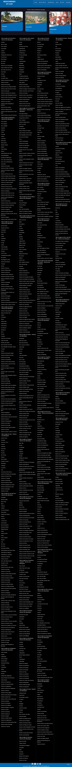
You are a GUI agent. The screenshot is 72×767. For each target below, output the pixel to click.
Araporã (21, 644)
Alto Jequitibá (4, 125)
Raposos (21, 251)
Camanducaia (40, 492)
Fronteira (21, 699)
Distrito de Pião (40, 477)
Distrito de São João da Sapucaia (8, 699)
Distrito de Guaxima (23, 758)
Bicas (2, 503)
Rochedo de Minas (5, 548)
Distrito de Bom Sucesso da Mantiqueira (43, 720)
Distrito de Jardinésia (23, 674)
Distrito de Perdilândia (24, 635)
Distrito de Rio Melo (5, 298)
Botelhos (39, 421)
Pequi (20, 74)
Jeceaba (21, 453)
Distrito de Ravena (23, 330)
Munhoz (39, 513)
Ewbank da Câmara (5, 514)
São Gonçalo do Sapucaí (42, 574)
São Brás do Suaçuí (23, 589)
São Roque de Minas (41, 55)
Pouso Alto (39, 618)
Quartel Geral (58, 498)
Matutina (57, 155)
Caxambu (39, 601)
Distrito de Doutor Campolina (25, 97)
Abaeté (57, 396)
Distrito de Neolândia (41, 151)
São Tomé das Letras (42, 386)
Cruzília (39, 652)
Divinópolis (39, 82)
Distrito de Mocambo (42, 310)
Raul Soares (4, 59)
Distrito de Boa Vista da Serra (25, 302)
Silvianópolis (40, 582)
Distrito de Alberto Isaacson (61, 513)
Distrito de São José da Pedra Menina (7, 372)
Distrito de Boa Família (6, 414)
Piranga (3, 251)
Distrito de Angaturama (6, 720)
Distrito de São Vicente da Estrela (8, 97)
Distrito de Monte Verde (42, 532)
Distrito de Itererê (41, 744)
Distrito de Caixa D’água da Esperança (61, 294)
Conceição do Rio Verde (42, 603)
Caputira (3, 130)
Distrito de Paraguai (5, 282)
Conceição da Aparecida (42, 333)
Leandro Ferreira (59, 489)
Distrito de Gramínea (41, 443)
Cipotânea (3, 238)
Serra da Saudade (59, 500)
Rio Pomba (3, 455)
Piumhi (38, 52)
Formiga (39, 130)
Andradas (39, 417)
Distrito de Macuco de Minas (61, 227)
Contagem (21, 230)
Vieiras (2, 351)
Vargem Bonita (40, 59)
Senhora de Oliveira (5, 261)
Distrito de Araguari (23, 663)
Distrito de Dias (40, 713)
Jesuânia (39, 610)
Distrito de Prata (22, 671)
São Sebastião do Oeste (42, 97)
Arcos (38, 123)
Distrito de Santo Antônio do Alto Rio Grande (44, 670)
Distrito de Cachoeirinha (42, 61)
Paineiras (57, 405)
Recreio (3, 673)
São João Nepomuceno (6, 561)
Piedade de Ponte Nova (6, 55)
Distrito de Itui (4, 636)
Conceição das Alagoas (24, 745)
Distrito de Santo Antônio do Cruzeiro (25, 156)
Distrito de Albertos (41, 140)
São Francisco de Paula (42, 204)
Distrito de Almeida (23, 93)
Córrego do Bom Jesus (42, 498)
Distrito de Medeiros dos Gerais (26, 490)
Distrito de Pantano (41, 536)
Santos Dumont (4, 558)
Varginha (39, 392)
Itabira (20, 353)
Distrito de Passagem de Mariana (26, 530)
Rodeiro (3, 457)
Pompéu (57, 407)
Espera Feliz (4, 321)
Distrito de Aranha (23, 274)
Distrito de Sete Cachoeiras (25, 405)
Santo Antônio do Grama (6, 67)
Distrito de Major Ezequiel (25, 380)
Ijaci (56, 210)
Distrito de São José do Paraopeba (27, 281)
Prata (20, 657)
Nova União (22, 359)
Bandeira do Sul (40, 419)
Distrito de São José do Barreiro (44, 65)
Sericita (2, 74)
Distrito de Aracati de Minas (7, 684)
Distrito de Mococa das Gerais (44, 469)
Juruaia (39, 278)
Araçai (20, 42)
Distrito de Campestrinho (42, 445)
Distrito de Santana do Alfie (25, 432)
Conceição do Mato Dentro (25, 115)
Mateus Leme (22, 245)
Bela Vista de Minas (23, 342)
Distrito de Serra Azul (24, 313)
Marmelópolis (40, 698)
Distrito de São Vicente (24, 86)
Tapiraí (38, 57)
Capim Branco (22, 50)
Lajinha (2, 136)
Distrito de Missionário (6, 270)
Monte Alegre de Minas (24, 655)
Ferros (20, 351)
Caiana (2, 315)
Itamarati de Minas (5, 663)
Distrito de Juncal (41, 538)
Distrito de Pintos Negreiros (43, 727)
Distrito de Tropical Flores (43, 543)
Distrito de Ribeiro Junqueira (7, 707)
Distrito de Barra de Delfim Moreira (45, 723)
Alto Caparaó (4, 123)
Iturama (21, 705)
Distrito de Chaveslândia (24, 633)
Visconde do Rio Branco (6, 472)
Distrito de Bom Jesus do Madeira (8, 385)
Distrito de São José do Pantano (44, 545)
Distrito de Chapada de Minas (61, 119)
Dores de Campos (59, 245)
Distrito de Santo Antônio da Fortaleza (25, 402)
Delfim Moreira (40, 690)
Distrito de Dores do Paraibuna (8, 627)
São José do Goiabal (23, 372)
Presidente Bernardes (6, 255)
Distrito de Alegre (59, 105)
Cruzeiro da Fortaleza (60, 86)
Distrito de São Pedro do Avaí (7, 193)
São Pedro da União (41, 289)
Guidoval (3, 446)
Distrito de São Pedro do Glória (8, 387)
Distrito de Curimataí (59, 445)
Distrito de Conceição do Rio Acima (27, 419)
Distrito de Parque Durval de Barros (27, 300)
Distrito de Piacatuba (5, 703)
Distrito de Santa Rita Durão (25, 532)
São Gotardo (58, 163)
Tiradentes (57, 270)
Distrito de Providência (6, 705)
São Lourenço (40, 620)
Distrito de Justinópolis (24, 323)
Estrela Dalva (4, 660)
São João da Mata (41, 576)
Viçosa (2, 266)
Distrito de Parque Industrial (25, 294)
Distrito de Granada (5, 166)
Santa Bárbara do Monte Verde (8, 550)
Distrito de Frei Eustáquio (42, 399)
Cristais (38, 170)
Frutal (20, 701)
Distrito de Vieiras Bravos (42, 181)
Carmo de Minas (41, 599)
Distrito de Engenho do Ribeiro (62, 502)
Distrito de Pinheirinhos (42, 631)
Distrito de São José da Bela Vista (62, 201)
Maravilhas (21, 65)
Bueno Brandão (40, 490)
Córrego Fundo (40, 128)
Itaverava (21, 580)
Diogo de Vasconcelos (24, 500)
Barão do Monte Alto (5, 313)
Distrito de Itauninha (23, 424)
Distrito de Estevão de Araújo (7, 276)
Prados (57, 256)
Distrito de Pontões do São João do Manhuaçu (9, 214)
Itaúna (38, 86)
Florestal (21, 200)
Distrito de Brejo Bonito (60, 117)
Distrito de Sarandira (5, 580)
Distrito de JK (58, 453)
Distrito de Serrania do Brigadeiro (8, 399)
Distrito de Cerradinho (42, 178)
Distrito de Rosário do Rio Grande (62, 229)
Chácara (3, 505)
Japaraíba (57, 485)
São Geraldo (4, 459)
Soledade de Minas (41, 625)
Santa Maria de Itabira (24, 366)
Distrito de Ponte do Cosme (61, 361)
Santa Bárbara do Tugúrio (61, 324)
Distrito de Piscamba (5, 84)
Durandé (3, 134)
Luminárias (57, 220)
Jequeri (2, 50)
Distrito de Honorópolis (24, 720)
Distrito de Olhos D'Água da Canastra (43, 255)
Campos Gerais (40, 367)
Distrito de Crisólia (41, 471)
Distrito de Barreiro (23, 270)
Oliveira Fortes (4, 533)
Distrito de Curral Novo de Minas (62, 334)
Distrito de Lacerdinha (6, 359)
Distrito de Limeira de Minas (61, 171)
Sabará (20, 258)
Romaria (57, 101)
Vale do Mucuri (42, 2)
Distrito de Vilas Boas (5, 480)
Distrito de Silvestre (5, 300)
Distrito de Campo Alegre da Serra (63, 193)
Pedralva (39, 570)
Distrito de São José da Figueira (8, 180)
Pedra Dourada (4, 340)
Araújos (57, 477)
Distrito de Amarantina (24, 534)
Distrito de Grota (4, 82)
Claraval (39, 233)
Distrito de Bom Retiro (60, 386)
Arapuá (57, 146)
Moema (57, 496)
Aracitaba (3, 497)
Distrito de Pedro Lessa (24, 188)
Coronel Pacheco (5, 510)
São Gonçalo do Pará (42, 95)
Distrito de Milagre (41, 308)
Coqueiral (39, 371)
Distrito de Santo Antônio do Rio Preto (8, 406)
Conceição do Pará (41, 80)
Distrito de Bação (23, 511)
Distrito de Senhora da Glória (61, 468)
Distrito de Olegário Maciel (43, 738)
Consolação (40, 686)
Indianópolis (22, 652)
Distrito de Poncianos (24, 756)
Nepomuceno (58, 222)
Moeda (20, 455)
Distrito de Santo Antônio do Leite (26, 553)
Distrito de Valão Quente (6, 718)
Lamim (2, 244)
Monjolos (57, 436)
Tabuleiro (3, 465)
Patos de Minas (58, 157)
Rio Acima (21, 255)
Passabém (21, 126)
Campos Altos (58, 44)
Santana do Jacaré (41, 174)
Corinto (57, 426)
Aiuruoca (39, 640)
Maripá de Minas (4, 527)
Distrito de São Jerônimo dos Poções (61, 68)
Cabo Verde (39, 268)
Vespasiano (21, 268)
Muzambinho (40, 285)
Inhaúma (21, 59)
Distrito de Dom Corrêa (6, 184)
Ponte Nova (3, 57)
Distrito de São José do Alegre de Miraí (8, 409)
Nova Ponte (58, 48)
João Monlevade (23, 355)
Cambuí (39, 494)
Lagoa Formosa (58, 152)
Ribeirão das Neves (23, 253)
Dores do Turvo (4, 442)
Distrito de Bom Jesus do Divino (8, 363)
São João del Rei (59, 266)
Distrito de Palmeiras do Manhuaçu (9, 188)
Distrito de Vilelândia (41, 354)
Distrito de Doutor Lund (24, 315)
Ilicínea (38, 378)
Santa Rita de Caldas (41, 440)
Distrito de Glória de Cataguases (8, 688)
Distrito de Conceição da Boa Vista (8, 722)
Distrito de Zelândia (59, 77)
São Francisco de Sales (24, 714)
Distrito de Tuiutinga (5, 478)
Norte (57, 2)
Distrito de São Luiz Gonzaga (43, 467)
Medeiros (39, 50)
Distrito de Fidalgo (23, 317)
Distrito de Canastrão (60, 167)
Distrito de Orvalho (5, 604)
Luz (56, 492)
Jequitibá (21, 63)
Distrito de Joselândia (24, 608)
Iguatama (39, 48)
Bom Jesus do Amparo (24, 344)
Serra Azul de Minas (23, 137)
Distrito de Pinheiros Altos (7, 286)
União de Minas (22, 716)
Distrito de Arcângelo (60, 279)
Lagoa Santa (22, 241)
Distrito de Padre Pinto (24, 413)
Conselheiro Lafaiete (23, 572)
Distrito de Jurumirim (5, 101)
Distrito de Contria (59, 449)
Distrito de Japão (59, 390)
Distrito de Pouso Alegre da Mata (8, 86)
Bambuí (39, 42)
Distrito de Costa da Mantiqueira (62, 347)
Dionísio (21, 349)
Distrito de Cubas (23, 393)
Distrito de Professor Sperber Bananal (7, 171)
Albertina (39, 415)
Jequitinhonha (50, 2)
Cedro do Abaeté (59, 400)
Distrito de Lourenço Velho (43, 725)
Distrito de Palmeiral (41, 447)
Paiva (2, 535)
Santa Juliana (58, 59)
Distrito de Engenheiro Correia (26, 541)
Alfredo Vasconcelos (60, 303)
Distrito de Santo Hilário (42, 155)
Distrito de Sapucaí (41, 465)
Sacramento (58, 57)
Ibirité (20, 234)
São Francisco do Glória (6, 344)
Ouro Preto (21, 507)
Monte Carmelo (58, 96)
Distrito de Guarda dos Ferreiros (62, 199)
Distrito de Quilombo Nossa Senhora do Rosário (45, 408)
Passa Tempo (40, 198)
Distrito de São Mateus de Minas (44, 534)
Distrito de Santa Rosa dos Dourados (61, 114)
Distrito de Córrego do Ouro (43, 394)
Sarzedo (21, 266)
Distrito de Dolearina (59, 121)
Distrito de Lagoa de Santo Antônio (27, 319)
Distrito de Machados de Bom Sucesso (43, 209)
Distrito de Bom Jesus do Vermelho (9, 614)
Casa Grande (22, 565)
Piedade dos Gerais (23, 458)
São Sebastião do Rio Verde (43, 623)
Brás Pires (3, 232)
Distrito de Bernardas (24, 494)
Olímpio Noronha (41, 614)
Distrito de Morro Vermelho (25, 285)
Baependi (39, 595)
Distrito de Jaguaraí (5, 209)
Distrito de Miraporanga (24, 684)
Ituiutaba (21, 623)
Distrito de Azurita (23, 310)
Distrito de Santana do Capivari (44, 633)
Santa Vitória (22, 625)
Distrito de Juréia (41, 303)
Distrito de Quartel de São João (62, 519)
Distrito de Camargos (23, 519)
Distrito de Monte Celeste (6, 482)
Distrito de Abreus (5, 268)
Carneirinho (21, 695)
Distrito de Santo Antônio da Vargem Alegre (27, 475)
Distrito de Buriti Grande (60, 517)
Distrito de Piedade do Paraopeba (26, 279)
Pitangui (21, 207)
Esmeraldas (21, 232)
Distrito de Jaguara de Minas (25, 211)
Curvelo (57, 428)
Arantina (39, 644)
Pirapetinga (3, 671)
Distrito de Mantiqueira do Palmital (62, 355)
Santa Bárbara (22, 363)
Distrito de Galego (59, 353)
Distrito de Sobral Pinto (6, 476)
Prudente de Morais (23, 76)
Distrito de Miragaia (5, 488)
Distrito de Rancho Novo (24, 291)
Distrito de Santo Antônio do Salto (26, 555)
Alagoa (38, 593)
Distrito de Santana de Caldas (43, 455)
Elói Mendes (40, 373)
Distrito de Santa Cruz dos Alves (26, 174)
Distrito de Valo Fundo (60, 470)
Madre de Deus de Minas (60, 249)
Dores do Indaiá (58, 481)
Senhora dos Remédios (60, 327)
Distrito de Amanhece (24, 665)
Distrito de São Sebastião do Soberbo (7, 104)
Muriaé (2, 334)
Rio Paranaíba (58, 159)
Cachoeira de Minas (41, 555)
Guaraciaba (3, 48)
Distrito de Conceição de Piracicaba (27, 411)
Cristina (39, 688)
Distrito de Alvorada (5, 357)
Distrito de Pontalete (41, 405)
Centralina (21, 650)
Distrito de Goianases (42, 711)
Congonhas (21, 570)
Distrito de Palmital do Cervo (43, 397)
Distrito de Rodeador (59, 466)
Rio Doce (62, 2)
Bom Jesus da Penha (42, 225)
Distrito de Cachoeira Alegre (7, 353)
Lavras (56, 218)
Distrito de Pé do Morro (42, 629)
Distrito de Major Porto (60, 180)
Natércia (39, 567)
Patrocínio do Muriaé (5, 338)
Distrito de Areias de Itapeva (43, 540)
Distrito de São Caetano (24, 597)
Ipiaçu (20, 621)
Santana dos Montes (23, 587)
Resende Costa (58, 258)
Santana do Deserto (5, 556)
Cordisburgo (22, 52)
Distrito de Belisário (5, 412)
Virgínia (39, 709)
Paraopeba (21, 71)
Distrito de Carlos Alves (6, 633)
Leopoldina (3, 667)
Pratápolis (39, 246)
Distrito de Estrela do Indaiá (61, 504)
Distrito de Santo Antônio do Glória (9, 431)
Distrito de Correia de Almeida (62, 344)
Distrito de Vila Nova (5, 200)
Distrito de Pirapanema (6, 421)
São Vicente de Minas (42, 661)
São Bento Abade (41, 384)
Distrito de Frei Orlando (60, 411)
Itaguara (21, 449)
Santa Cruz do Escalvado (6, 65)
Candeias (39, 168)
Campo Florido (22, 743)
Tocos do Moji (40, 523)
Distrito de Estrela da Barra (25, 722)
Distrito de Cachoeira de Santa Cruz (9, 302)
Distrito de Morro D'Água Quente (26, 385)
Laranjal (3, 665)
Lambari (39, 612)
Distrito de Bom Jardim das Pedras (45, 212)
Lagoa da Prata (58, 487)
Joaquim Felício (58, 434)
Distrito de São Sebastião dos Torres (61, 366)
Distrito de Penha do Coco (7, 174)
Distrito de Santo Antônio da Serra (45, 101)
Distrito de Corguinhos (42, 63)
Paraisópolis (40, 700)
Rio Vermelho (22, 128)
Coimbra (3, 240)
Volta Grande (4, 680)
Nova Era (21, 357)
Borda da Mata (40, 487)
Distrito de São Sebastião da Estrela (45, 216)
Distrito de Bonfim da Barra (7, 80)
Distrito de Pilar (58, 184)
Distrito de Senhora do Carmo (26, 409)
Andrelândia (40, 642)
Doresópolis (40, 46)
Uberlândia (21, 661)
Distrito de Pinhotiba (5, 381)
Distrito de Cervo (41, 528)
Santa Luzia (21, 260)
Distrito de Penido (5, 590)
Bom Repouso (40, 485)
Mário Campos (22, 243)
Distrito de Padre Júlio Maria (7, 168)
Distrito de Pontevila (41, 145)
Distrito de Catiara (59, 140)
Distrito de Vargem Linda (24, 434)
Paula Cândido (4, 247)
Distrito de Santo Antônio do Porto (63, 275)
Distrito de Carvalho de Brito (25, 325)
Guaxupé (39, 272)
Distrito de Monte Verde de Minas (8, 588)
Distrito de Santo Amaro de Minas (8, 203)
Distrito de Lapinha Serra (24, 105)
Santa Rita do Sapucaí (42, 572)
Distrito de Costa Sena (24, 145)
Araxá (56, 42)
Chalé (2, 132)
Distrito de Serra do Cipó (24, 103)
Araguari (21, 642)
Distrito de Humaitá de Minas (7, 586)
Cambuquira (40, 597)
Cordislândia (40, 563)
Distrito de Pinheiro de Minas (7, 205)
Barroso (57, 310)
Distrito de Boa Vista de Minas (43, 115)
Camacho (39, 125)
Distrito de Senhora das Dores (62, 357)
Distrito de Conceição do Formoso (8, 625)
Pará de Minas (22, 205)
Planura (21, 712)
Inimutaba (57, 432)
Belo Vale (21, 443)
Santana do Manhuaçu (6, 157)
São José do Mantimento (6, 161)
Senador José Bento (41, 521)
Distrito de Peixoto (59, 383)
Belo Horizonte (22, 219)
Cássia (38, 231)
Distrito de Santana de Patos (61, 186)
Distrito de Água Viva (5, 696)
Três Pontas (40, 390)
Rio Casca (3, 61)
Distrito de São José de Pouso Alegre (62, 329)
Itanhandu (39, 608)
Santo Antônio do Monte (42, 93)
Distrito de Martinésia (24, 682)
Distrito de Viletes (5, 365)
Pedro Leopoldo (22, 249)
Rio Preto (3, 546)
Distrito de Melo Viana (24, 298)
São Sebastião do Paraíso (43, 291)
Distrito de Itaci (40, 352)
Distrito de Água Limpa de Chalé (8, 176)
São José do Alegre (41, 578)
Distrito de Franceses (42, 675)
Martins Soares (4, 144)
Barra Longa (4, 44)
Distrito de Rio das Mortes (61, 287)
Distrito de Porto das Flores (7, 567)
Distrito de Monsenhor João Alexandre (43, 106)
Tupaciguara (22, 659)
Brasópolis (39, 683)
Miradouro (3, 329)
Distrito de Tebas (5, 709)
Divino (2, 319)
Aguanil (39, 161)
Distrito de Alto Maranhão (25, 591)
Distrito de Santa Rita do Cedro (62, 456)
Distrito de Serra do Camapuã (25, 604)
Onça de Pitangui (23, 202)
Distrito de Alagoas (59, 188)
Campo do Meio (40, 365)
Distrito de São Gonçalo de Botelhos (43, 450)
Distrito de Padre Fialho (6, 207)
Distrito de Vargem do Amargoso (62, 381)
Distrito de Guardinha (42, 316)
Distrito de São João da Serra (7, 631)
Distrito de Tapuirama (24, 686)
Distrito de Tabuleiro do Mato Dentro (25, 165)
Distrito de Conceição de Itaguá (26, 277)
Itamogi (38, 274)
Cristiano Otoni (22, 574)
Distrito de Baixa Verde (24, 387)
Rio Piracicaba (22, 361)
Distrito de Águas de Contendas (44, 627)
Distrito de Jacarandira (60, 277)
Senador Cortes (4, 563)
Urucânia (3, 76)
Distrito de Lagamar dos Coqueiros (63, 107)
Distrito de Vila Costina (42, 153)
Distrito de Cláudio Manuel (25, 522)
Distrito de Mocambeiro (24, 99)
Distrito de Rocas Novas (24, 289)
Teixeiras (3, 263)
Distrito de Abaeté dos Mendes (62, 191)
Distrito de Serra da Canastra (43, 67)
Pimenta (39, 138)
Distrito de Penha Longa (6, 575)
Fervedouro (3, 327)
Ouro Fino (39, 436)
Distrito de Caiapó (5, 716)
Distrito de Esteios (59, 511)
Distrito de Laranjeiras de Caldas (44, 453)
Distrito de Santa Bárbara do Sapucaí (43, 741)
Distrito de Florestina (23, 667)
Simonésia (3, 164)
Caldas (38, 424)
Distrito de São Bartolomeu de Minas (44, 298)
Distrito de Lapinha (23, 308)
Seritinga (39, 663)
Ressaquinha (58, 322)
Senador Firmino (5, 461)
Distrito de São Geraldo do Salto (62, 460)
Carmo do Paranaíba (60, 148)
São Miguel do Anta (5, 259)
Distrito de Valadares (5, 592)
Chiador (3, 508)
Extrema (39, 504)
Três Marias (58, 409)
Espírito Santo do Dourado (43, 500)
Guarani (3, 444)
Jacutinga (39, 432)
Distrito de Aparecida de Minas (26, 732)
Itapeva (39, 511)
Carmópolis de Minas (42, 191)
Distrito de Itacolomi (23, 147)
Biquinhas (57, 398)
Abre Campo (4, 121)
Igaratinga (39, 84)
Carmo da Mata (40, 189)
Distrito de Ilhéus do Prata (25, 428)
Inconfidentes (40, 430)
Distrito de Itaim (40, 586)
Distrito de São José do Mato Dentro (43, 474)
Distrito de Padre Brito (60, 351)
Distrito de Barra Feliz (24, 415)
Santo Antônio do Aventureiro (8, 677)
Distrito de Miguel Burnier (25, 547)
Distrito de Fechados (23, 101)
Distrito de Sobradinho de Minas (44, 403)
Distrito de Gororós (23, 176)
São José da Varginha (24, 209)
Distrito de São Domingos (6, 724)
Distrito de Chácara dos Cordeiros (26, 466)
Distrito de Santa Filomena (7, 211)
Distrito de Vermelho (5, 423)
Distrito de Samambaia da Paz (7, 389)
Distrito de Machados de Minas (26, 485)
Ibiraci (38, 239)
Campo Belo (40, 164)
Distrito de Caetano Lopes (25, 483)
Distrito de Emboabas (60, 285)
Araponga (3, 230)
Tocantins (3, 467)
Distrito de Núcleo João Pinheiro (26, 91)
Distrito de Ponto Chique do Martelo (63, 363)
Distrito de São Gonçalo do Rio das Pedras (27, 191)
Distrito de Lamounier (42, 147)
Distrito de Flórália (23, 422)
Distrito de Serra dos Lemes (43, 295)
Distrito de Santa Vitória (24, 631)
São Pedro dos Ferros (6, 69)
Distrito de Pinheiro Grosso (61, 359)
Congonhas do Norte (24, 118)
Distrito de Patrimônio (24, 676)
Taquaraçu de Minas (23, 374)
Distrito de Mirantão (41, 667)
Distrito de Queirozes (5, 383)
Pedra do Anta (4, 249)
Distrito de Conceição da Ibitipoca (8, 594)
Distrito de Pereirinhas (24, 599)
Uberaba (21, 751)
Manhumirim (4, 142)
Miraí (2, 332)
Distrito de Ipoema (23, 407)
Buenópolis (57, 424)
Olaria (2, 531)
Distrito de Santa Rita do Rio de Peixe (26, 398)
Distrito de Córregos (23, 143)
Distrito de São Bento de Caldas (44, 479)
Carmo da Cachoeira (41, 369)
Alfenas (39, 322)
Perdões (39, 172)
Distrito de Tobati (59, 73)
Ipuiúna (39, 509)
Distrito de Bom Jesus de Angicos (44, 99)
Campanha (39, 363)
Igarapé (21, 236)
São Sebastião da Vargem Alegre (8, 346)
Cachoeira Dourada (23, 614)
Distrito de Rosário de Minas (7, 577)
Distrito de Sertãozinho (42, 530)
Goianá (2, 516)
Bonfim (20, 445)
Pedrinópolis (58, 50)
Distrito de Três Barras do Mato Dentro (26, 171)
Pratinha (57, 55)
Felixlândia (57, 430)
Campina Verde (22, 693)
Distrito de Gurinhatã (23, 627)
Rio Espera (3, 257)
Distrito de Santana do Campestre (8, 474)
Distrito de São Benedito (24, 332)
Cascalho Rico (22, 648)
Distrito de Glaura (23, 543)
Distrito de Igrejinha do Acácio (7, 484)
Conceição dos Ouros (42, 561)
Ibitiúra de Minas (41, 428)
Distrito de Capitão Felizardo (25, 168)
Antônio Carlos (58, 305)
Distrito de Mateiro (59, 111)
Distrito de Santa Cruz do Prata (44, 301)
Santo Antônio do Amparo (43, 202)
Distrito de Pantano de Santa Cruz (63, 109)
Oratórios (3, 52)
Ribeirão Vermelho (59, 224)
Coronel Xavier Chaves (60, 243)
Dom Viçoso (40, 692)
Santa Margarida (4, 155)
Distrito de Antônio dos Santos (26, 283)
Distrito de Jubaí (22, 760)
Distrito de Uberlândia (24, 678)
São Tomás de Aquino (42, 293)
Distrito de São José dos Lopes (8, 600)
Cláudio (39, 78)
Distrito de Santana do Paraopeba (26, 462)
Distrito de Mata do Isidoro (43, 729)
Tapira (56, 61)
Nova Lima (21, 247)
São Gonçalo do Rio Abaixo (25, 370)
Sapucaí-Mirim (40, 517)
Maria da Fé (39, 696)
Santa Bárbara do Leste (6, 153)
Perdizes (57, 52)
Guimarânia (57, 150)
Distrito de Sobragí (5, 569)
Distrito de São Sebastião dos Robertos (43, 462)
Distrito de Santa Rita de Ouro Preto (27, 551)
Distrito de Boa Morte (24, 464)
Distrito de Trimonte (5, 726)
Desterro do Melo (59, 318)
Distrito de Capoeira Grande (25, 213)
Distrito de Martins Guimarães (61, 509)
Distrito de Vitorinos (5, 272)
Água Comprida (22, 741)
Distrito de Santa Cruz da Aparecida (45, 305)
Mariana (21, 505)
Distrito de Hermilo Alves (60, 373)
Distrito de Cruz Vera (42, 717)
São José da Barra (41, 250)
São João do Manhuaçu (6, 159)
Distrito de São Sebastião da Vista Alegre (8, 612)
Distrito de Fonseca (23, 378)
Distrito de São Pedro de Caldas (44, 457)
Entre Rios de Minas (23, 578)
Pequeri (3, 539)
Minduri (39, 656)
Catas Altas (21, 347)
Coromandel (58, 84)
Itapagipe (21, 703)
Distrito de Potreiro (59, 332)
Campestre (39, 426)
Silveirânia (3, 463)
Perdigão (39, 91)
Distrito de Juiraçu (23, 430)
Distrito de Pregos (5, 642)
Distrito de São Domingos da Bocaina (7, 597)
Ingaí (56, 212)
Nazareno (57, 251)
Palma (2, 669)
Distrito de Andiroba (23, 296)
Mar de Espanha (4, 525)
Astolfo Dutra (4, 438)
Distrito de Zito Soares (6, 107)
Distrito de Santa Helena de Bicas (8, 573)
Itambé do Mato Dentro (24, 122)
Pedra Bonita (4, 149)
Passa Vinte (39, 659)
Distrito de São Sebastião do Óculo (9, 95)
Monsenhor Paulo (41, 380)
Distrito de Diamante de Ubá (7, 486)
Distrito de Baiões (41, 142)
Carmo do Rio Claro (41, 329)
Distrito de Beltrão (59, 447)
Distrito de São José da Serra (25, 95)
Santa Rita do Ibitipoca (6, 552)
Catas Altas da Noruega (24, 568)
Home (35, 2)
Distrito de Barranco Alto (42, 348)
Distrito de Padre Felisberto (7, 274)
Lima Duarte (4, 522)
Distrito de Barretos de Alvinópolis (26, 376)
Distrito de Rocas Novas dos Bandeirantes (25, 469)
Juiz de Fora (4, 520)
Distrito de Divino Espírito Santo (44, 350)
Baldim (20, 44)
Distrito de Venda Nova (24, 272)
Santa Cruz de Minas (60, 262)
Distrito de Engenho (23, 436)
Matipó (2, 147)
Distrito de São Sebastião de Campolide (61, 339)
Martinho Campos (59, 494)
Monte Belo (39, 281)
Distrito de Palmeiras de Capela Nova (62, 370)
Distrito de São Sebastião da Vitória (63, 289)
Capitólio (39, 229)
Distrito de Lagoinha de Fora (25, 306)
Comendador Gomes (23, 697)
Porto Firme (3, 253)
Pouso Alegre (40, 515)
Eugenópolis (4, 323)
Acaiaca (3, 42)
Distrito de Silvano (59, 138)
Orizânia (3, 336)
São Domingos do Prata (24, 368)
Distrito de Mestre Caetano (25, 327)
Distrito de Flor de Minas (24, 629)
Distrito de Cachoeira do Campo (26, 538)
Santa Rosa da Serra (60, 161)
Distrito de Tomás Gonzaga (61, 458)
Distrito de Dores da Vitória (7, 403)
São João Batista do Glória (43, 248)
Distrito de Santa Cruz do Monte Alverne (8, 396)
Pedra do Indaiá (40, 136)
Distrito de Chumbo (59, 178)
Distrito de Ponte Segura (42, 547)
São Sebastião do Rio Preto (25, 134)
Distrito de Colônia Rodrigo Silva (62, 342)
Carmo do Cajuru (41, 76)
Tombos (3, 349)
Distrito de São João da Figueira (8, 178)
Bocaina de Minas (41, 646)
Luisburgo (3, 138)
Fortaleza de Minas (41, 237)
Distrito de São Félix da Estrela (62, 125)
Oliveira (39, 195)
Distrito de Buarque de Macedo (26, 595)
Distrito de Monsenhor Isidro (25, 606)
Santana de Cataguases (6, 675)
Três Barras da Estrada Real (25, 194)
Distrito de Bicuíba (5, 91)
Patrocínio (57, 98)
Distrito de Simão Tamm (60, 379)
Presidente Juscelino (60, 441)
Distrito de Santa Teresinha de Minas (26, 478)
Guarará (3, 518)
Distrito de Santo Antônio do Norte (27, 153)
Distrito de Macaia (41, 206)
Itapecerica (39, 132)
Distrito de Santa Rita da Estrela (62, 123)
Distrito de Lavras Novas (24, 545)
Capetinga (39, 227)
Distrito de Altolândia (41, 69)
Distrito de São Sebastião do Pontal (27, 727)
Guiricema (3, 448)
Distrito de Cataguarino (6, 686)
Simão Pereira (4, 565)
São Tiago (57, 268)
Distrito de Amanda (23, 84)
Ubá (2, 469)
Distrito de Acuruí (23, 509)
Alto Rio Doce (4, 225)
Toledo (38, 526)
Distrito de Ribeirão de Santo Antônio (7, 279)
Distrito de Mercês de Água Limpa (62, 291)
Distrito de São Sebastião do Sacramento (7, 198)
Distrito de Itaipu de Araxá (61, 65)
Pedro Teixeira (4, 537)
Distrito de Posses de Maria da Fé (44, 732)
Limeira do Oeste (23, 708)
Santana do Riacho (23, 80)
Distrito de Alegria (5, 217)
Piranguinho (40, 705)
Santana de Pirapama (24, 78)
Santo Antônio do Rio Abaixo (25, 132)
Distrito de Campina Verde (25, 718)
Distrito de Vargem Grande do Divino (7, 368)
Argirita (2, 654)
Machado (39, 339)
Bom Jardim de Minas (42, 648)
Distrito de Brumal (23, 417)
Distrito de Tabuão (41, 673)
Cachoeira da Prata (23, 46)
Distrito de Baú (58, 506)
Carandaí (57, 316)
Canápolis (21, 646)
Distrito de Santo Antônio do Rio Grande (26, 730)
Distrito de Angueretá (60, 451)
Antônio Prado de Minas (6, 310)
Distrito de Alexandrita (24, 734)
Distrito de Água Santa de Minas (8, 427)
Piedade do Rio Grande (60, 254)
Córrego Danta (40, 44)
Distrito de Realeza (5, 190)
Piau (2, 541)
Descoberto (3, 512)
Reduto (2, 151)
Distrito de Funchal (59, 197)
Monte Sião (39, 434)
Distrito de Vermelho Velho (7, 99)
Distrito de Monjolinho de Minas (62, 174)
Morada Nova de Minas (60, 403)
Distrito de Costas (41, 736)
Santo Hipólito (58, 443)
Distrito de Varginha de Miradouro (8, 401)
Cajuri (2, 234)
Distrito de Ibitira (59, 515)
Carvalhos (39, 650)
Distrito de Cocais (23, 383)
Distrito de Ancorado (5, 425)
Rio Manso (21, 460)
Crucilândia (21, 447)
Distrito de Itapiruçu (5, 713)
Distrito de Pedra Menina (24, 180)
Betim (20, 222)
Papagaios (21, 69)
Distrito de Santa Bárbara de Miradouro (7, 392)
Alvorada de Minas (23, 113)
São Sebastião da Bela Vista (43, 580)
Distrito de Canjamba (60, 377)
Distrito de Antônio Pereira (25, 536)
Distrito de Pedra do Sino (60, 375)
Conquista (21, 747)
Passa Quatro (40, 616)
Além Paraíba (4, 652)
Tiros (56, 165)
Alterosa (39, 325)
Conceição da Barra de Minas (61, 241)
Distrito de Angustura (6, 682)
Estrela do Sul (58, 90)
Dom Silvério (4, 46)
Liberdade (39, 654)
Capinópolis (21, 616)
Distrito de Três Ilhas (5, 571)
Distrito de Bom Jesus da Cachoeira (9, 416)
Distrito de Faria (58, 349)
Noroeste (68, 2)
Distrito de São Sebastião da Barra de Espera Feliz (8, 376)
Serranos (39, 665)
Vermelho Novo (4, 78)
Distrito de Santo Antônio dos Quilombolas (7, 293)
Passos (38, 244)
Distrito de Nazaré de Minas (61, 231)
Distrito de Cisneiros (5, 711)
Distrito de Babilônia (41, 252)
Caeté (20, 226)
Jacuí (38, 276)
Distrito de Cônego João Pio (25, 426)
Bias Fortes (3, 501)
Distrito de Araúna (41, 401)
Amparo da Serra (5, 227)
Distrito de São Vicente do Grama (8, 88)
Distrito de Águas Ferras (6, 109)
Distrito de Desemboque (60, 75)
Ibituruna (39, 193)
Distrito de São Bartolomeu (25, 558)
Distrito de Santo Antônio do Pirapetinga (7, 289)
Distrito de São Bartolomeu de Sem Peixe (9, 112)
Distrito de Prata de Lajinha (7, 182)
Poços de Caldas (41, 438)
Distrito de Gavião (5, 379)
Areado (39, 327)
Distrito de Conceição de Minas (26, 389)
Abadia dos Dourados (60, 63)
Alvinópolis (21, 338)
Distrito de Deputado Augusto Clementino (25, 183)
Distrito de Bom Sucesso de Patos (62, 176)
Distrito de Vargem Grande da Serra (27, 88)
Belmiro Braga (4, 499)
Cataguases (3, 656)
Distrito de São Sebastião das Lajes (27, 472)
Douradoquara (58, 88)
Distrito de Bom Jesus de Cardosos (9, 115)
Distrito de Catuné (5, 429)
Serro (20, 139)
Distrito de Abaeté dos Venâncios (62, 195)
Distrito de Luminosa (41, 715)
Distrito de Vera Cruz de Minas (26, 321)
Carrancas (57, 207)
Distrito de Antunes (41, 113)
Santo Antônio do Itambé (24, 130)
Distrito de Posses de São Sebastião (45, 459)
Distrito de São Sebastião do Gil (26, 601)
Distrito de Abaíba (5, 701)
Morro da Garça (59, 439)
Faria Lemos (4, 325)
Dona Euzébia (4, 658)
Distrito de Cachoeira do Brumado (26, 517)
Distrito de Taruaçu (5, 640)
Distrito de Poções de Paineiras (62, 413)
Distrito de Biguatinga (42, 314)
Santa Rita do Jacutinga (6, 554)
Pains (38, 134)
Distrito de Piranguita (5, 296)
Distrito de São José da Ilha (25, 178)
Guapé (38, 375)
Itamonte (39, 606)
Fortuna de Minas (23, 55)
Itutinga (57, 216)
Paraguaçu (39, 341)
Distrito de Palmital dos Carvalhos (62, 388)
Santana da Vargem (41, 382)
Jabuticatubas (22, 61)
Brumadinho (22, 224)
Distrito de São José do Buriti (61, 462)
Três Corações (40, 388)
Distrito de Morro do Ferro (43, 214)
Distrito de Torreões (5, 582)
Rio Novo (3, 544)
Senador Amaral (41, 519)
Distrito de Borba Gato (24, 391)
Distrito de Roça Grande (6, 638)
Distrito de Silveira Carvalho (7, 355)
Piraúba (3, 452)
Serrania (39, 346)
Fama (38, 337)
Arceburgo (39, 266)
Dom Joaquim (22, 120)
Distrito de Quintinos (59, 169)
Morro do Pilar (22, 124)
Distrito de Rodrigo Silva (24, 549)
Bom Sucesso (40, 187)
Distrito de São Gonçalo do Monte (26, 513)
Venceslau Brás (40, 707)
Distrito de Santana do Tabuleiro (8, 93)
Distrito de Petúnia (41, 312)
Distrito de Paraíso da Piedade (62, 273)
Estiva (38, 502)
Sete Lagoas (22, 82)
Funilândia (21, 57)
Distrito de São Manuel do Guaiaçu (9, 694)
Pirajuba (21, 710)
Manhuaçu (3, 140)
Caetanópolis (22, 48)
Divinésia (3, 440)
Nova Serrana (40, 88)
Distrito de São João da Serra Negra (62, 135)
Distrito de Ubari (4, 491)
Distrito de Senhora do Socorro (26, 162)
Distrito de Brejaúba (23, 141)
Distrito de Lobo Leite (24, 593)
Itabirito (21, 502)
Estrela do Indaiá (59, 483)
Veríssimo (21, 754)
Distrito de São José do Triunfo (8, 304)
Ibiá (56, 46)
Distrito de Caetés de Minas (7, 584)
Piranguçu (39, 703)
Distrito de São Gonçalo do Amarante (61, 282)
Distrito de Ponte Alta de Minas (8, 361)
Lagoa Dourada (58, 247)
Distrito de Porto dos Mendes (43, 176)
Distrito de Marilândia (42, 149)
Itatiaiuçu (21, 451)
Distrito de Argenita (59, 71)
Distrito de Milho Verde (24, 186)
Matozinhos (21, 67)
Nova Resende (40, 287)
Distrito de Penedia (23, 287)
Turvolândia (40, 584)
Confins (21, 228)
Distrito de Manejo (5, 602)
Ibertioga (57, 320)
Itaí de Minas (40, 241)
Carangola (3, 317)
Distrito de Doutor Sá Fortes (61, 337)
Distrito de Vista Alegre (6, 692)
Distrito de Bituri (22, 481)
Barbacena (57, 307)
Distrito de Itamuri (5, 419)
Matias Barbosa (4, 529)
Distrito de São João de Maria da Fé (45, 734)
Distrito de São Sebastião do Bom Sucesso (26, 160)
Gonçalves (39, 507)
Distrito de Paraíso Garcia (6, 617)
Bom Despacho (58, 479)
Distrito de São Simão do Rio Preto (9, 219)
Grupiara (57, 92)
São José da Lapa (23, 264)
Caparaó (3, 128)
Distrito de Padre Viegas (24, 528)
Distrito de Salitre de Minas (61, 130)
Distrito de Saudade (5, 609)
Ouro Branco (22, 582)
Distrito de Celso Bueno (60, 128)
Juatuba (21, 238)
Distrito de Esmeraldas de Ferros (26, 395)
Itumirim (57, 214)
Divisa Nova (40, 335)
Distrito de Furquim (23, 524)
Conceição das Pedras (42, 559)
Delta (20, 749)
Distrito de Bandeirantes (24, 515)
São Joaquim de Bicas (24, 262)
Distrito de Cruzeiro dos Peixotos (26, 680)
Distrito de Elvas (58, 297)
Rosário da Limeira (5, 342)
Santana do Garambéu (60, 264)
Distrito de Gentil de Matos (61, 464)
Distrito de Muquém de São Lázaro (45, 677)
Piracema (39, 200)
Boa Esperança (40, 361)
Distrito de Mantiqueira (6, 629)
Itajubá (38, 694)
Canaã (2, 236)
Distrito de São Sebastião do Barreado (7, 645)
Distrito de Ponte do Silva (6, 186)
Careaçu (39, 557)
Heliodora (39, 565)
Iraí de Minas (58, 94)
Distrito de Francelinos (24, 304)
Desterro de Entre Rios (24, 576)
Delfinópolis (39, 235)
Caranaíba (57, 314)
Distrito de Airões (5, 284)
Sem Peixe (3, 71)
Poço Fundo (40, 344)
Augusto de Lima (59, 422)
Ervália (2, 242)
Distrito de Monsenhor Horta (25, 526)
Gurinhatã (21, 618)
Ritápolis (57, 260)
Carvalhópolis (40, 331)
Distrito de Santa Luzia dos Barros (63, 132)
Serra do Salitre (58, 103)
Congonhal (39, 496)
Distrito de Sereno (5, 690)
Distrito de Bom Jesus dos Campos (45, 258)
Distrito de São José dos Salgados (44, 103)
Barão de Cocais (22, 340)
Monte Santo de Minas (42, 283)
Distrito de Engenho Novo (7, 607)
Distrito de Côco (22, 488)
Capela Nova (58, 312)
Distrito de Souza (23, 492)
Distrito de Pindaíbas (59, 182)
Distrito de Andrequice (60, 415)
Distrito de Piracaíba (23, 669)
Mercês (2, 450)
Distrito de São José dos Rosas (44, 117)
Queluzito (21, 585)
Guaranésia (39, 270)
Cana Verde (39, 166)
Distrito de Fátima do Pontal (25, 724)
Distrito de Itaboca (5, 619)
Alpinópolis (39, 222)
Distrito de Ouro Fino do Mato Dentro (25, 150)
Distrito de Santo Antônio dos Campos (43, 110)
